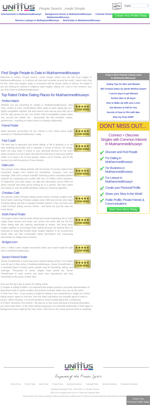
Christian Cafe (10, 193)
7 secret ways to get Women (123, 93)
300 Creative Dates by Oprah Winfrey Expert (123, 89)
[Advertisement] (72, 47)
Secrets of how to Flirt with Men (123, 112)
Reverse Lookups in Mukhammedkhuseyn (37, 20)
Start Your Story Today (123, 209)
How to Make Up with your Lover (123, 103)
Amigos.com (9, 242)
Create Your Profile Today (131, 15)
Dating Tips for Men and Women (123, 84)
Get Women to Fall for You (123, 107)
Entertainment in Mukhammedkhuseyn (21, 14)
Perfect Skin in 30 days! (123, 98)
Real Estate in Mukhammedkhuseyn (81, 20)
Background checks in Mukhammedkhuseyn (68, 14)
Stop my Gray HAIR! (123, 117)
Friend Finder (10, 125)
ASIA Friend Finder (13, 214)
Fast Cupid (8, 140)
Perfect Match (10, 101)
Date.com (8, 165)
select (148, 5)
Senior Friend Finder (14, 257)
